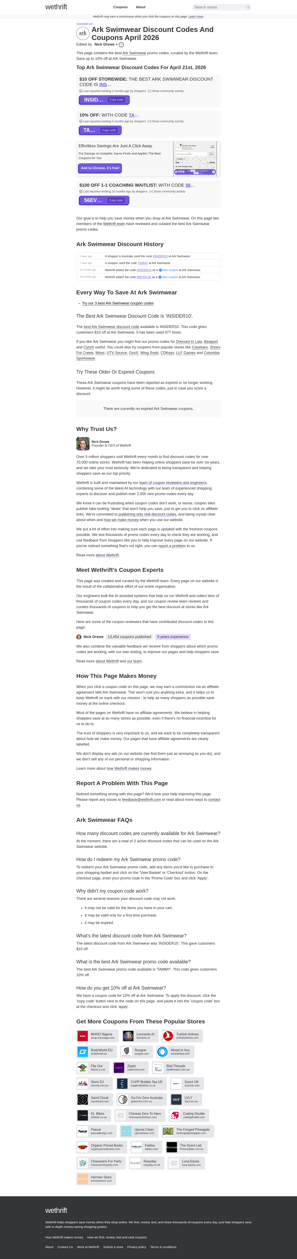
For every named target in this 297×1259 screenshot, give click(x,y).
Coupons (120, 7)
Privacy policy (136, 1247)
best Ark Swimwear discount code (111, 327)
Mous (100, 353)
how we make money (121, 520)
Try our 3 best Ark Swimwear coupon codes (117, 303)
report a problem (172, 546)
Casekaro (200, 347)
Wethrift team (114, 224)
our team (134, 661)
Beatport (211, 342)
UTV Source (117, 353)
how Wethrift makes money (129, 768)
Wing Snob (149, 353)
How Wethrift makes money (64, 1237)
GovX (133, 353)
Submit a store (113, 1247)
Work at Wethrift (88, 1247)
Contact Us (65, 1247)
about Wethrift (107, 555)
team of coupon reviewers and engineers (172, 483)
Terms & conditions (163, 1247)
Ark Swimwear (134, 53)
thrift (56, 6)
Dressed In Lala (189, 342)
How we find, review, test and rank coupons (117, 1237)
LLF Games (186, 353)
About (140, 7)
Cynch (89, 347)
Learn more (196, 16)
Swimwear (84, 24)
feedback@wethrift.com (141, 800)
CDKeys (167, 353)
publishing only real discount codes (147, 514)
